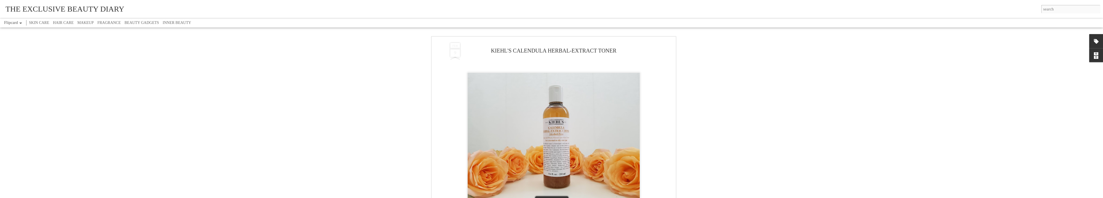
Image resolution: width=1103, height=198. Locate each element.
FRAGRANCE (109, 23)
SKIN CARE (39, 23)
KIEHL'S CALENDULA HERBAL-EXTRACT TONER (553, 51)
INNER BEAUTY (177, 23)
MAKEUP (85, 23)
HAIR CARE (63, 23)
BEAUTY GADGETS (142, 23)
